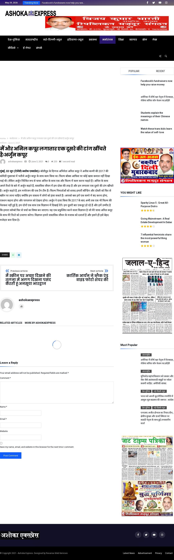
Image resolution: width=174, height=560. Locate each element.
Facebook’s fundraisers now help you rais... (62, 3)
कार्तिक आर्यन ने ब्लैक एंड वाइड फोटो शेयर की (83, 276)
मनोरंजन (13, 138)
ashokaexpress (15, 161)
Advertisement (145, 553)
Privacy (158, 553)
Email (3, 419)
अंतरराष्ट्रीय (146, 355)
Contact (169, 553)
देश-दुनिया (146, 391)
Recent (160, 71)
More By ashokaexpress (40, 323)
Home (3, 138)
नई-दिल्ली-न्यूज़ (159, 391)
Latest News (129, 553)
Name (3, 407)
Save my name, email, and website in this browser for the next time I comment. (37, 447)
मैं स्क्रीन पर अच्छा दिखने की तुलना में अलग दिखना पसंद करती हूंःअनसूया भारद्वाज (30, 278)
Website (4, 431)
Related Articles (11, 323)
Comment (5, 378)
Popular (134, 71)
